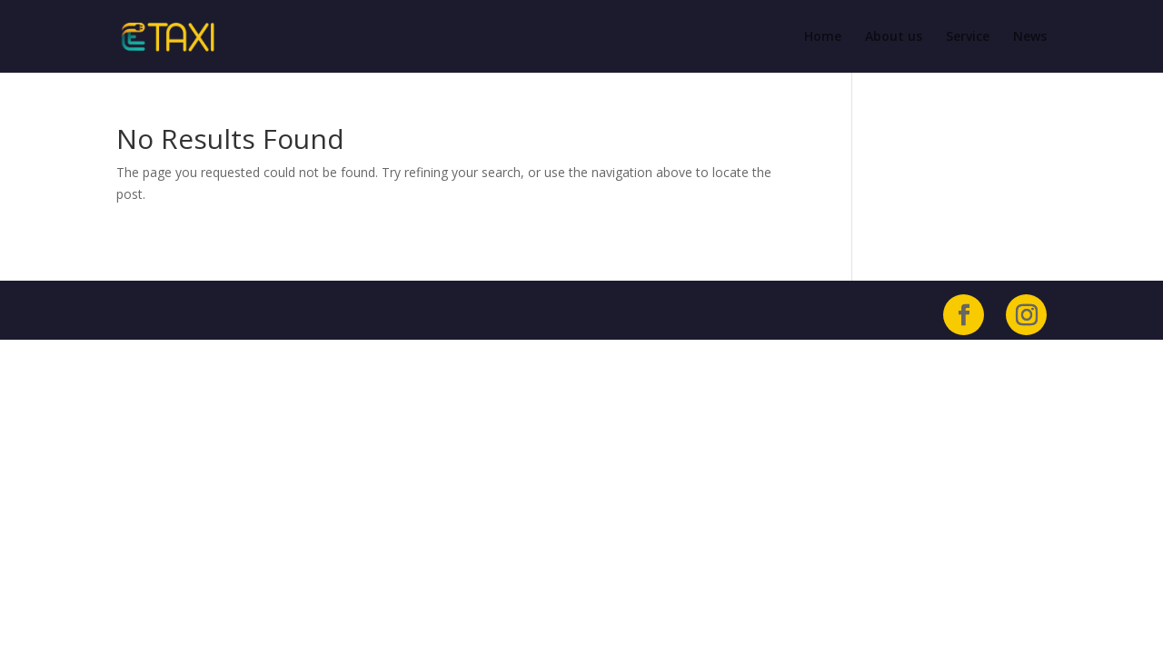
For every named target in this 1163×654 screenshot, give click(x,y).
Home (822, 37)
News (1030, 37)
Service (967, 37)
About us (893, 37)
